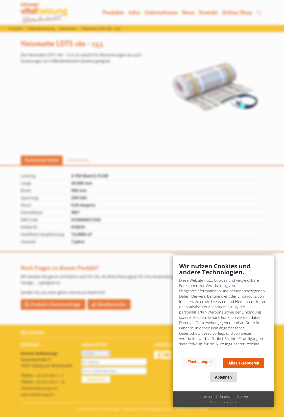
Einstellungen (199, 361)
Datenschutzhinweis (234, 396)
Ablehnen (223, 377)
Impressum (205, 396)
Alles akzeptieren (243, 363)
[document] (223, 307)
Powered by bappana (223, 402)
